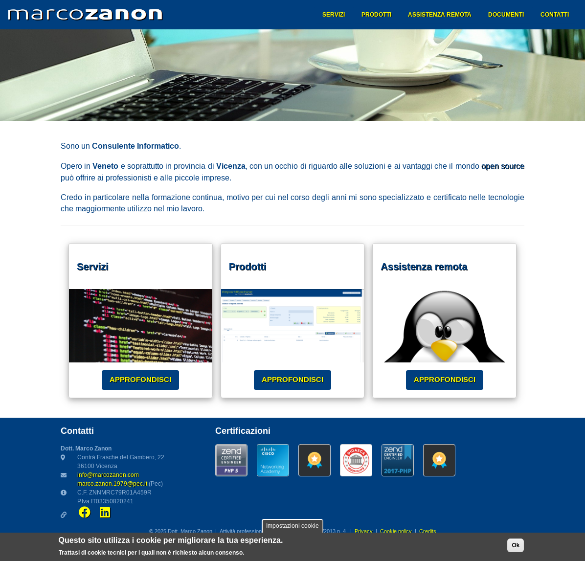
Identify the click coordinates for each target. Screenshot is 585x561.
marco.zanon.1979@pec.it (112, 484)
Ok (515, 547)
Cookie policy (396, 531)
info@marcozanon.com (108, 475)
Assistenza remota (440, 15)
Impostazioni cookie (292, 528)
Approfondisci (140, 379)
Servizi (333, 15)
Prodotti (376, 15)
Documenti (506, 15)
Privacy (364, 531)
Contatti (554, 15)
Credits (427, 531)
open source (502, 166)
